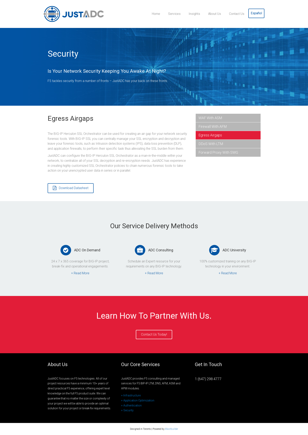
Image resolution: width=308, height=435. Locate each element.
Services (174, 14)
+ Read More (80, 273)
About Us (214, 14)
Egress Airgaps (210, 135)
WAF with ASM (210, 118)
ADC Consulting (160, 250)
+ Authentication (131, 405)
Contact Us (236, 14)
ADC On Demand (87, 250)
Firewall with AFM (213, 126)
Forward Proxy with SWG (218, 152)
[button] (71, 188)
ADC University (234, 250)
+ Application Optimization (137, 400)
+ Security (127, 410)
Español (256, 13)
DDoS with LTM (211, 144)
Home (156, 14)
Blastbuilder (171, 429)
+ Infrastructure (131, 395)
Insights (194, 14)
